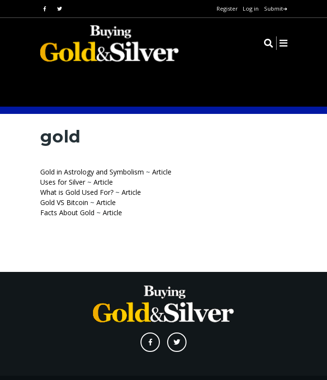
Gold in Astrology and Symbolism (92, 171)
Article (161, 171)
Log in (251, 8)
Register (227, 8)
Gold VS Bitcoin (64, 202)
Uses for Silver (62, 182)
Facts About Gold (67, 212)
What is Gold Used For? (76, 192)
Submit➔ (275, 8)
